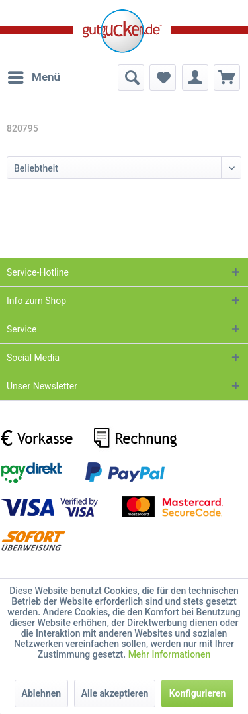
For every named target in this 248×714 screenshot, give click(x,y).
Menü (34, 75)
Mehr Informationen (169, 654)
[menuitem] (33, 77)
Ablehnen (42, 693)
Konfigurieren (197, 693)
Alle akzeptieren (115, 693)
